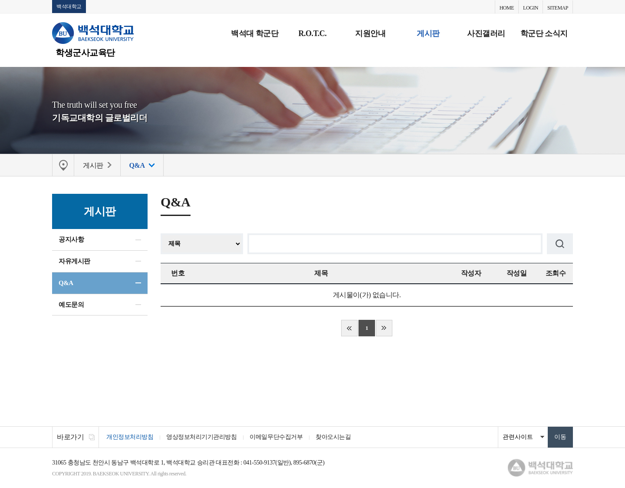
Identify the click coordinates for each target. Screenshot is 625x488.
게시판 (428, 33)
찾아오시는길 (333, 437)
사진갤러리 (486, 33)
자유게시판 (74, 261)
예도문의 (71, 304)
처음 (349, 328)
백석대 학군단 (254, 33)
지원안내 (370, 33)
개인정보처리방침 (129, 437)
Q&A (66, 282)
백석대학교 (69, 6)
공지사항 (71, 239)
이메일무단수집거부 (276, 437)
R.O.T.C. (313, 33)
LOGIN (530, 8)
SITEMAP (557, 8)
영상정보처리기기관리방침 (201, 437)
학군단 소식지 (544, 33)
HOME (507, 8)
